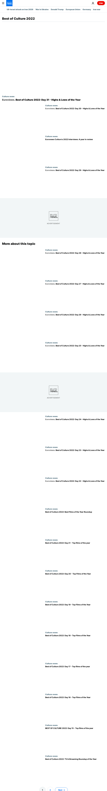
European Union (73, 9)
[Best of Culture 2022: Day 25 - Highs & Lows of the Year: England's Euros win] (75, 357)
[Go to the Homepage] (9, 3)
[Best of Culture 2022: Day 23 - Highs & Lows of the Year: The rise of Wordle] (75, 461)
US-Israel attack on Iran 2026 (20, 9)
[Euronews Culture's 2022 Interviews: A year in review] (75, 150)
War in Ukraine (42, 9)
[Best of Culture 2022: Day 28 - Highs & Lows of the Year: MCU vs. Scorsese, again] (75, 264)
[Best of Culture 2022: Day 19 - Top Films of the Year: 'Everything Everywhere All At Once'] (75, 616)
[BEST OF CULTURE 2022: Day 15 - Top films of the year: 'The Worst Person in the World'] (75, 739)
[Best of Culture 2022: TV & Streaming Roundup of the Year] (75, 770)
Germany (87, 9)
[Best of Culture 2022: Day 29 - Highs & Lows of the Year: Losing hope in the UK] (75, 181)
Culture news (8, 96)
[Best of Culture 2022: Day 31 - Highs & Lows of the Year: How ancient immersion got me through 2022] (53, 99)
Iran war (96, 9)
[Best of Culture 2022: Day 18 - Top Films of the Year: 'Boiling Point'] (75, 646)
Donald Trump (57, 9)
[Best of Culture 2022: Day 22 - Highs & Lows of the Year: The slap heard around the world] (75, 492)
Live (101, 3)
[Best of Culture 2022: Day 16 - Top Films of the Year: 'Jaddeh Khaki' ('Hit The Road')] (75, 708)
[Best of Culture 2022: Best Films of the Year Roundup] (75, 523)
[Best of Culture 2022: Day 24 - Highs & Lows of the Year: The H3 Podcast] (75, 430)
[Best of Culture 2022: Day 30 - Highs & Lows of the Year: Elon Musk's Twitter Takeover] (75, 119)
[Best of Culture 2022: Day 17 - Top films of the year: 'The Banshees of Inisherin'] (75, 677)
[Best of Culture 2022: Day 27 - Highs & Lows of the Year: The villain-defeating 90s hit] (75, 295)
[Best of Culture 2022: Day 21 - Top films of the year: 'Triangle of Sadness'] (75, 554)
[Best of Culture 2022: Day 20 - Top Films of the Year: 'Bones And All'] (75, 585)
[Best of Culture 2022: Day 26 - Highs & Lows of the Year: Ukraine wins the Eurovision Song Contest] (75, 326)
